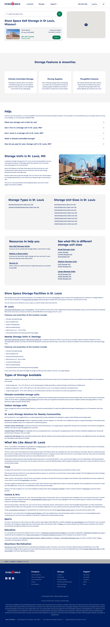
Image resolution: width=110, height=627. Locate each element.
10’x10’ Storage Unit (64, 266)
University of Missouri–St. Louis (51, 535)
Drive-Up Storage (61, 584)
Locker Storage (63, 252)
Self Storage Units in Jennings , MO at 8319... (28, 619)
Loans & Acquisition (36, 579)
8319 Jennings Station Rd (34, 339)
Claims (85, 582)
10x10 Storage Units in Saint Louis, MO (65, 213)
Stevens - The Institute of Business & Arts (67, 538)
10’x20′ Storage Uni (64, 276)
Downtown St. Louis (10, 547)
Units (56, 37)
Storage (42, 4)
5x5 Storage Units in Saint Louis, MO (65, 204)
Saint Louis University (33, 535)
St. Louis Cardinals (77, 522)
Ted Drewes (86, 489)
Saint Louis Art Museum (35, 513)
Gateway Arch (42, 446)
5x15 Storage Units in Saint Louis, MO (65, 210)
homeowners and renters (30, 299)
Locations (30, 4)
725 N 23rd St (30, 309)
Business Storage (61, 579)
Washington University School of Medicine (54, 533)
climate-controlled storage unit (29, 399)
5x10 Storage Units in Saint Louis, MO (65, 207)
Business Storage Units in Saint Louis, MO (21, 204)
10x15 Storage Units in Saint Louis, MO (65, 215)
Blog (84, 584)
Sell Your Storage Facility (37, 577)
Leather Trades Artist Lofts (92, 549)
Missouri (19, 561)
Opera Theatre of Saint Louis (65, 510)
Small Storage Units (66, 249)
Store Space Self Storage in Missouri (52, 619)
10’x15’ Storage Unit (64, 274)
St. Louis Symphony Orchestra (16, 510)
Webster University (46, 538)
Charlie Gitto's (25, 480)
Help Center (86, 574)
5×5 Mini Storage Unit (65, 254)
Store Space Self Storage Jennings (15, 339)
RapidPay (94, 4)
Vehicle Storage (61, 586)
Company (35, 572)
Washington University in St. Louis (94, 533)
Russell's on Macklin (58, 489)
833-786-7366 (82, 4)
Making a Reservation (18, 254)
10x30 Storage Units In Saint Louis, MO (75, 619)
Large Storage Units (66, 271)
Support (54, 4)
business (57, 297)
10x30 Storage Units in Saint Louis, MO (65, 224)
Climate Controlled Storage (64, 582)
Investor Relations (36, 574)
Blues (61, 524)
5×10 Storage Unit (64, 257)
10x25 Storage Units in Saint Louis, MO (65, 221)
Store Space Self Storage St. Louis (15, 309)
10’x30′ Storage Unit (64, 279)
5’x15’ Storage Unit (64, 264)
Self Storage (60, 577)
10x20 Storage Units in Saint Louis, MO (65, 218)
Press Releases (35, 584)
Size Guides (86, 577)
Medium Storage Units (67, 261)
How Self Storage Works (19, 246)
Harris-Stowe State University (31, 538)
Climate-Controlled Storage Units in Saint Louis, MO (24, 207)
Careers (33, 582)
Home (6, 561)
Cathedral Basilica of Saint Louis (40, 499)
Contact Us (86, 579)
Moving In (13, 263)
